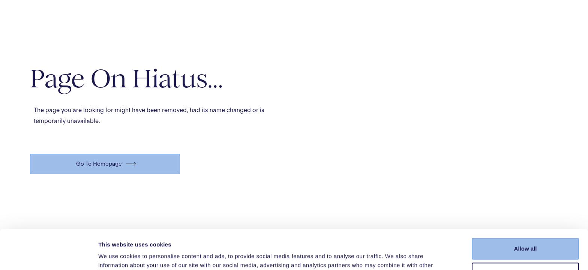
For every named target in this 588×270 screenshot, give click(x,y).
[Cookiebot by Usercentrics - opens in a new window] (48, 255)
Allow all (525, 209)
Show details (115, 255)
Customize (525, 233)
